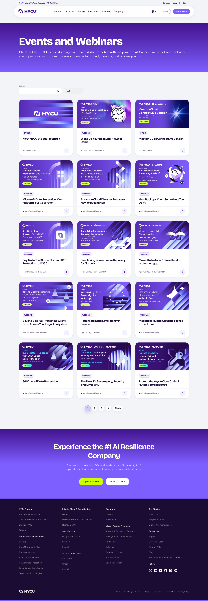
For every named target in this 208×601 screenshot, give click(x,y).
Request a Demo (117, 482)
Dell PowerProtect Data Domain (77, 520)
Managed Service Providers (119, 537)
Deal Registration (114, 563)
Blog (151, 553)
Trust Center (157, 592)
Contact (166, 3)
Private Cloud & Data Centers (76, 509)
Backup (22, 542)
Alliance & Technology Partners (120, 531)
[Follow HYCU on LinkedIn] (155, 571)
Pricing (81, 11)
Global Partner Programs (118, 526)
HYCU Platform (26, 509)
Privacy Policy (183, 592)
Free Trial (153, 515)
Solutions (70, 11)
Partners (106, 11)
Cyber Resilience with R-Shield (33, 520)
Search (22, 87)
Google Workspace (71, 537)
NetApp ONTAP (69, 525)
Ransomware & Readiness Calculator (166, 558)
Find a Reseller (112, 542)
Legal (147, 592)
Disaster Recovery (27, 553)
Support (176, 3)
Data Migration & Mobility (31, 547)
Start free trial (181, 12)
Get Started (154, 509)
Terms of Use (170, 592)
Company (118, 11)
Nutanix (65, 515)
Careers (109, 515)
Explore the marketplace (160, 525)
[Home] (28, 12)
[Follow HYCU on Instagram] (170, 571)
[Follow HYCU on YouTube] (160, 571)
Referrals (110, 547)
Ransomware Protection (30, 563)
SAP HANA (67, 559)
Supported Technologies (30, 574)
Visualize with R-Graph (29, 515)
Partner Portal (112, 558)
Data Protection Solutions (31, 537)
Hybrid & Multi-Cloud (29, 558)
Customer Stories (157, 542)
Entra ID (66, 542)
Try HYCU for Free (91, 482)
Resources (93, 11)
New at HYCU (155, 547)
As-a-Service (68, 531)
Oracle (65, 564)
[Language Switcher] (153, 11)
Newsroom (111, 520)
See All (65, 547)
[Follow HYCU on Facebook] (165, 571)
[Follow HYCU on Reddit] (175, 571)
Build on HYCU (25, 525)
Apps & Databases (71, 554)
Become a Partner (114, 553)
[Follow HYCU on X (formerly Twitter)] (150, 571)
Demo (165, 12)
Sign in (186, 3)
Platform (58, 11)
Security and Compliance (31, 568)
